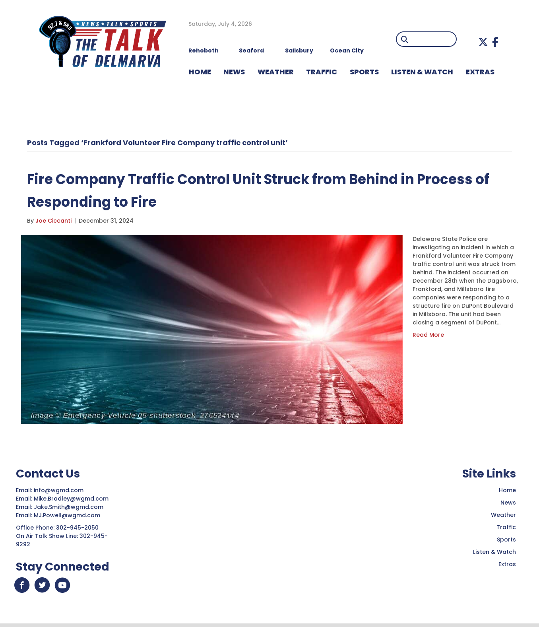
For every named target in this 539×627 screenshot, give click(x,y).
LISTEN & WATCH (422, 72)
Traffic (506, 527)
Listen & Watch (494, 552)
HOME (200, 72)
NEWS (234, 72)
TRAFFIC (321, 72)
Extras (507, 564)
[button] (483, 42)
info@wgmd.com (59, 490)
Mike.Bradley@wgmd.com (71, 499)
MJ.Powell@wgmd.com (68, 515)
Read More (428, 335)
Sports (364, 72)
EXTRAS (480, 72)
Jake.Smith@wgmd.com (69, 507)
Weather (503, 515)
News (508, 503)
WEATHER (276, 72)
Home (507, 490)
